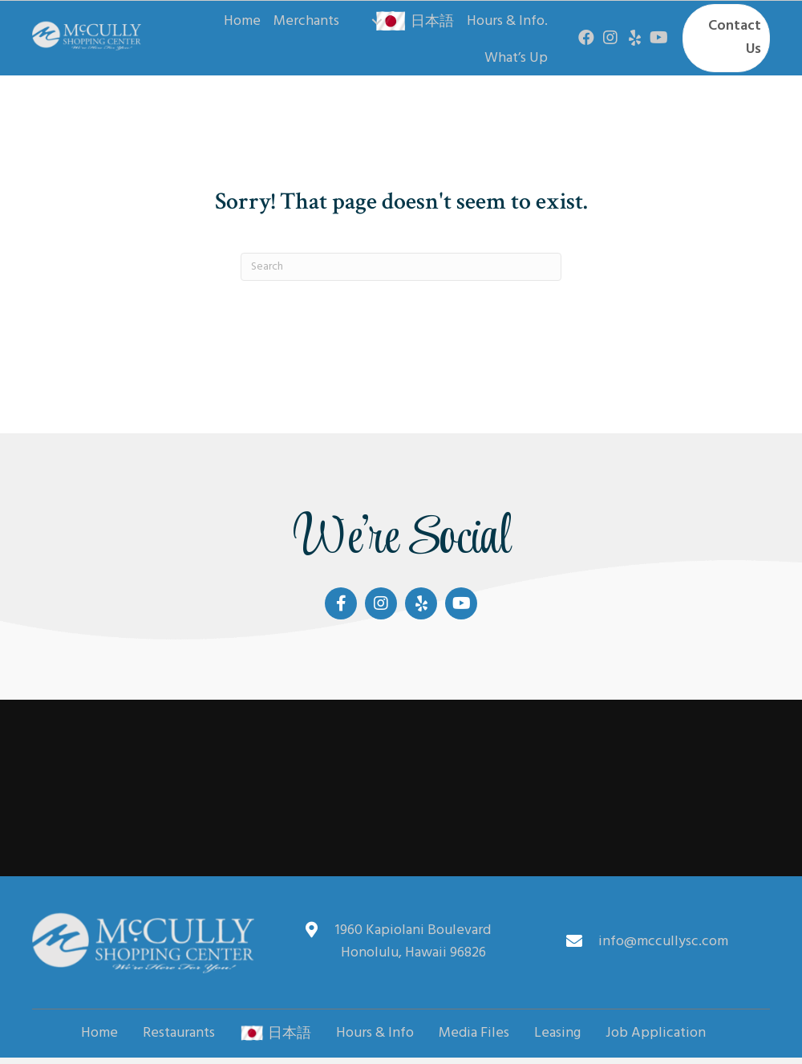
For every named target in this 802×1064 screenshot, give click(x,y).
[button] (377, 22)
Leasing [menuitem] (557, 1033)
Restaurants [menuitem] (179, 1033)
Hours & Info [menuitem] (375, 1033)
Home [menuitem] (99, 1033)
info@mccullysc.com (663, 941)
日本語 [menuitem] (275, 1033)
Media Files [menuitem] (474, 1033)
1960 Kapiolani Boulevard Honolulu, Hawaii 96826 (413, 942)
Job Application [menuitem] (656, 1033)
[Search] (401, 267)
